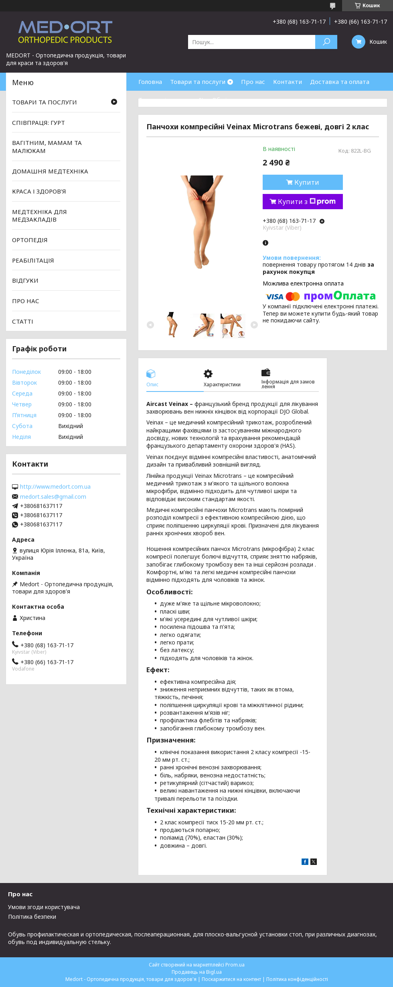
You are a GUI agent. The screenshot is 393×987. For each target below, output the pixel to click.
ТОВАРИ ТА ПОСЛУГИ (44, 102)
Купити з (307, 201)
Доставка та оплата (339, 81)
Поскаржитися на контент (231, 979)
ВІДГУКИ (25, 280)
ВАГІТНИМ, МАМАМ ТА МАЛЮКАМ (47, 147)
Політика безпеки (32, 916)
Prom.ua (235, 964)
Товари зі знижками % (171, 100)
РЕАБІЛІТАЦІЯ (33, 260)
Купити (306, 182)
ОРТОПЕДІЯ (30, 240)
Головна (150, 81)
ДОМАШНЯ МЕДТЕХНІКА (50, 171)
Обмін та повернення (244, 100)
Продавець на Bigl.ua (197, 972)
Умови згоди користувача (44, 907)
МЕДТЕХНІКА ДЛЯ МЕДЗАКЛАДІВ (39, 216)
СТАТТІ (22, 321)
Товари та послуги (197, 81)
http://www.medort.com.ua (55, 486)
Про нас (253, 81)
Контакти (287, 81)
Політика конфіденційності (297, 979)
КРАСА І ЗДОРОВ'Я (39, 191)
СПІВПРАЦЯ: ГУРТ (38, 122)
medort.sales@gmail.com (53, 496)
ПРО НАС (25, 301)
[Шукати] (326, 42)
